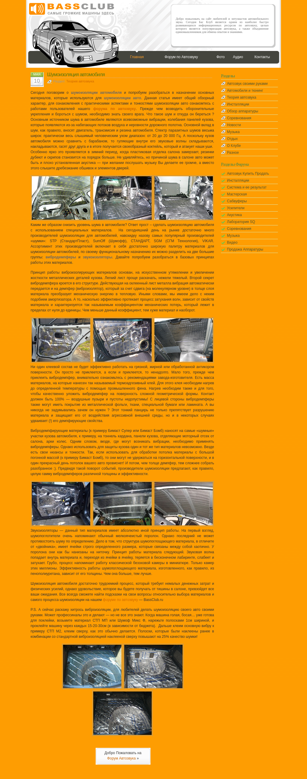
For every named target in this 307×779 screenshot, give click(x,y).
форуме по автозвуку (120, 600)
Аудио (238, 57)
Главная (137, 57)
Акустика (234, 215)
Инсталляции (238, 104)
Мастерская (237, 194)
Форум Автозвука (121, 758)
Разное (233, 152)
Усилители (236, 208)
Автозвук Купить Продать (248, 173)
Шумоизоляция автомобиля (76, 74)
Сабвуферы (237, 201)
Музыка (233, 132)
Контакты (262, 57)
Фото (220, 57)
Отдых (232, 139)
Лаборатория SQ (241, 222)
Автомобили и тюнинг (245, 90)
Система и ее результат (247, 187)
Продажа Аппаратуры (245, 249)
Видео (232, 242)
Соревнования (239, 118)
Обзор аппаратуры (242, 111)
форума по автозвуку (114, 109)
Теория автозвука (80, 81)
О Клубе (234, 146)
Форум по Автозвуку (181, 57)
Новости (234, 125)
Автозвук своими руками (247, 84)
